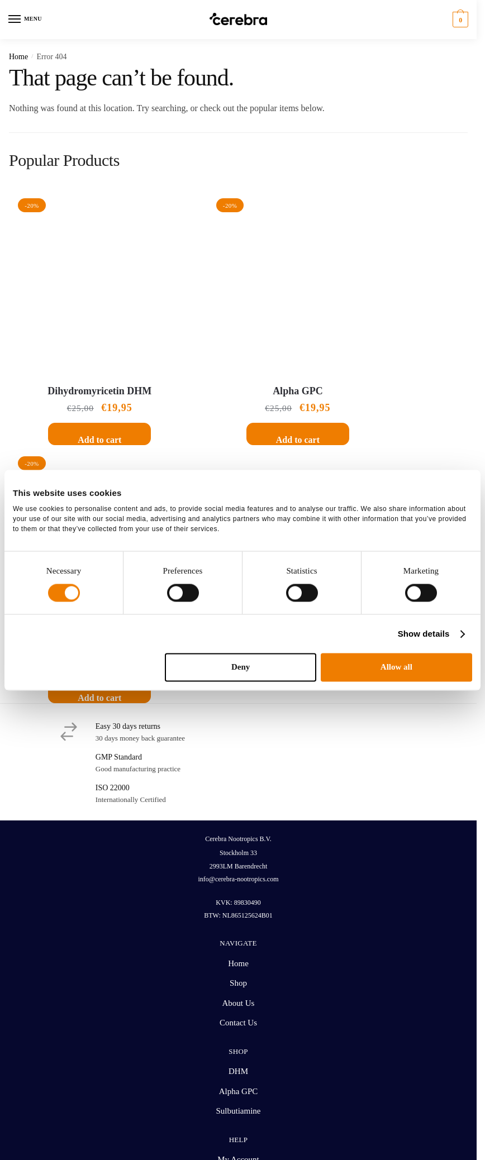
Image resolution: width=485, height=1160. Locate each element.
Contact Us (238, 724)
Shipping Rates (238, 881)
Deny (240, 667)
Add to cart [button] (80, 400)
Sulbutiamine (397, 351)
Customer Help (238, 921)
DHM (238, 773)
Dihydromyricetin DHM (80, 351)
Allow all (396, 667)
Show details (424, 633)
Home (18, 56)
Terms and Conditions (211, 1110)
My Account (238, 861)
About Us (238, 705)
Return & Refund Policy (238, 901)
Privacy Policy (274, 1110)
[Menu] (25, 19)
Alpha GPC (238, 351)
